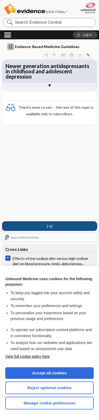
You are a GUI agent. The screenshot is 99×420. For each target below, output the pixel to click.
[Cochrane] (49, 260)
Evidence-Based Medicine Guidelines (43, 47)
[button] (85, 34)
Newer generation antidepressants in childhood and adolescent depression (47, 71)
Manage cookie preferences (49, 403)
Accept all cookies (49, 373)
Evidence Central (35, 9)
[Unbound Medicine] (88, 8)
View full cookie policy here (27, 356)
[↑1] (49, 226)
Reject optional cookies (49, 387)
